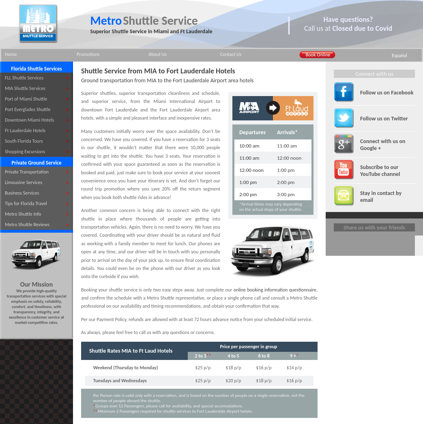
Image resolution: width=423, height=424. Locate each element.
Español (399, 55)
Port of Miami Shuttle (26, 99)
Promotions (88, 54)
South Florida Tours (24, 141)
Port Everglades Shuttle (27, 109)
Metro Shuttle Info (23, 214)
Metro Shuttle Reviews (27, 224)
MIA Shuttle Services (25, 88)
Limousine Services (23, 182)
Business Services (22, 193)
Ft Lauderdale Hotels (25, 130)
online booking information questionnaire (275, 290)
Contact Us (231, 54)
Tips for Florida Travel (26, 203)
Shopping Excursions (25, 151)
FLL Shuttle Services (24, 78)
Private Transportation (27, 172)
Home (11, 54)
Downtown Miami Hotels (29, 120)
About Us (157, 54)
